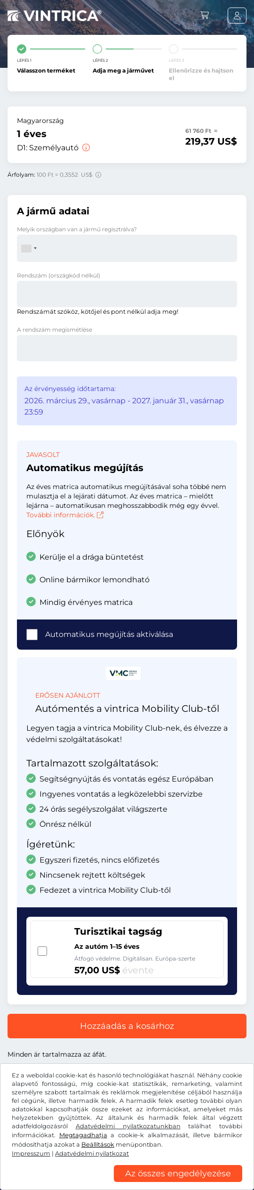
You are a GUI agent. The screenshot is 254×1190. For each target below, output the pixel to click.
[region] (127, 1183)
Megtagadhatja (83, 1135)
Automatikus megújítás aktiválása (109, 634)
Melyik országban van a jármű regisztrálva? (77, 229)
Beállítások (97, 1144)
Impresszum (31, 1153)
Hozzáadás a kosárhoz (127, 1026)
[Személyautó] (85, 147)
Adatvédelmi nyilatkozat (92, 1153)
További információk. (64, 515)
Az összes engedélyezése (178, 1173)
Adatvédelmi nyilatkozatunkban (128, 1126)
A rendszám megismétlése (54, 329)
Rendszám (58, 275)
